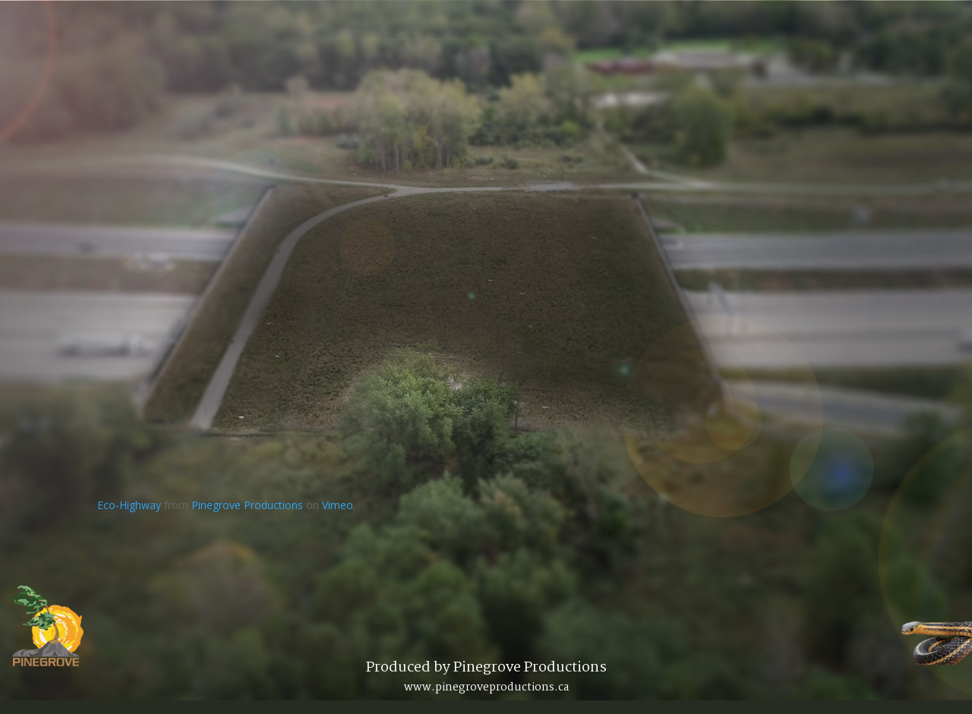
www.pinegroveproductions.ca (486, 687)
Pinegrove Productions (247, 505)
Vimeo (337, 505)
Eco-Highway (129, 505)
